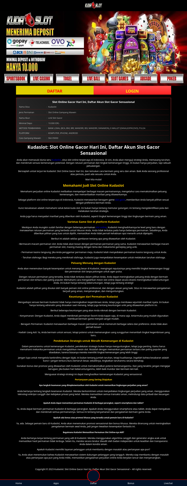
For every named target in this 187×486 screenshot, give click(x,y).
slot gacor (120, 199)
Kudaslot (56, 159)
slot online (101, 227)
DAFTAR (54, 91)
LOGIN (132, 91)
